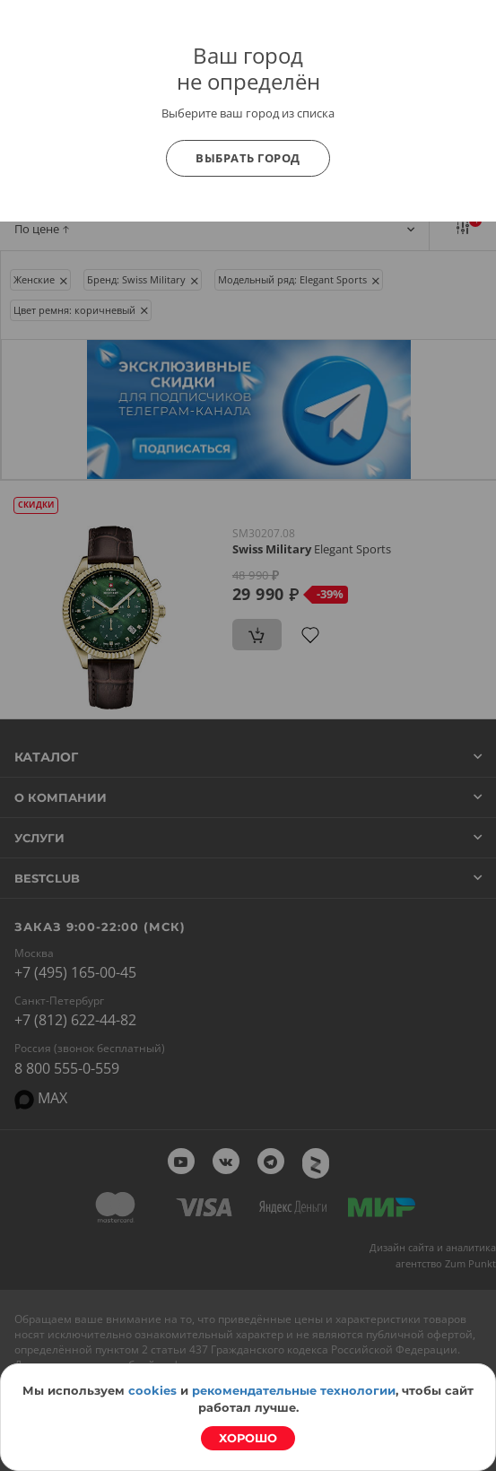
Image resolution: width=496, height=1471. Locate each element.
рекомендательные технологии (294, 1390)
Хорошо (248, 1438)
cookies (152, 1390)
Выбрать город (248, 158)
